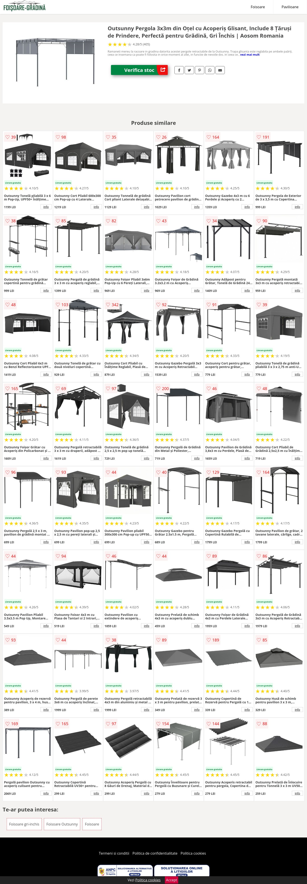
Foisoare (258, 6)
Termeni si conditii (114, 853)
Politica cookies (193, 853)
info (46, 207)
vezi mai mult (250, 55)
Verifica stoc (146, 70)
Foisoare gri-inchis (24, 824)
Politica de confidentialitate (155, 853)
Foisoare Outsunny (62, 824)
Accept (171, 880)
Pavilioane (290, 6)
